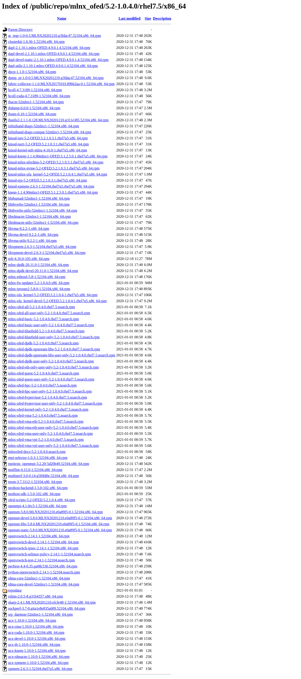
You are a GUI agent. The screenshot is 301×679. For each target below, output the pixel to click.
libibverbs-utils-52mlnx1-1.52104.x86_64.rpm (42, 210)
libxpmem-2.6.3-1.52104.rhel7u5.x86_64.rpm (42, 247)
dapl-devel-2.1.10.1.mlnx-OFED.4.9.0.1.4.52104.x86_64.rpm (54, 54)
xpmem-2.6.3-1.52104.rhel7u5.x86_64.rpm (40, 669)
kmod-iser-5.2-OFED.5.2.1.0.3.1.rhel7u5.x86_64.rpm (48, 138)
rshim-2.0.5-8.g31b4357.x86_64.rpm (35, 596)
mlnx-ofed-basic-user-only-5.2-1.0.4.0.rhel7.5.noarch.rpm (51, 325)
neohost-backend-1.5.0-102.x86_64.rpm (38, 488)
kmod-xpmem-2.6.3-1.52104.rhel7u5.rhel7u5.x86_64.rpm (51, 186)
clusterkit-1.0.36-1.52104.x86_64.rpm (36, 42)
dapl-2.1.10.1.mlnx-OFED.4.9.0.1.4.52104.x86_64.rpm (49, 48)
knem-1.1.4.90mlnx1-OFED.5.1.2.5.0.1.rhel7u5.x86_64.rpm (53, 192)
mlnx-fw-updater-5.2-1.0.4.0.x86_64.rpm (38, 283)
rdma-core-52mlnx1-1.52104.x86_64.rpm (39, 578)
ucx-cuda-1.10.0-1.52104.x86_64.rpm (36, 632)
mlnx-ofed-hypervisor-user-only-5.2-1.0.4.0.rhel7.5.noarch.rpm (55, 403)
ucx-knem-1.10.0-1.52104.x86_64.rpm (37, 651)
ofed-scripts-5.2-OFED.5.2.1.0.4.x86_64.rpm (41, 500)
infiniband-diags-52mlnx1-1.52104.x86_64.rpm (43, 126)
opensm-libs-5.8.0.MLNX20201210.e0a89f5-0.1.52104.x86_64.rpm (58, 524)
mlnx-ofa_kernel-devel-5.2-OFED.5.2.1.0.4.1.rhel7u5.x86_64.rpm (57, 301)
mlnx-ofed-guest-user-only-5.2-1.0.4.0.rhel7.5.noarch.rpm (51, 379)
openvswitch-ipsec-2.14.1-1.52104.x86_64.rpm (43, 548)
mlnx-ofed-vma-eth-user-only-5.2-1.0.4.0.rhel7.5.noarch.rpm (53, 427)
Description (162, 18)
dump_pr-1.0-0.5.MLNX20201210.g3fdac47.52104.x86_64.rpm (56, 78)
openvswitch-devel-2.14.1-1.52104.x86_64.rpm (43, 542)
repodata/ (15, 590)
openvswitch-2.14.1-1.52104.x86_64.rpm (38, 536)
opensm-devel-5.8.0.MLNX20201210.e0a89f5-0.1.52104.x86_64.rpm (60, 518)
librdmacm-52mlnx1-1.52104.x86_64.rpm (39, 216)
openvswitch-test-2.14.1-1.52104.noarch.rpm (41, 560)
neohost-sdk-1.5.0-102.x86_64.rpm (34, 494)
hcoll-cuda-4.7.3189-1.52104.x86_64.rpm (39, 96)
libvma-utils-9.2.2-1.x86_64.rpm (32, 241)
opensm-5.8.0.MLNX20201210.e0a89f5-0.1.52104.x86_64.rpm (55, 512)
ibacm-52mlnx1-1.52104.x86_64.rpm (36, 102)
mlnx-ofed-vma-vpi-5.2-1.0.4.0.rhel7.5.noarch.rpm (46, 440)
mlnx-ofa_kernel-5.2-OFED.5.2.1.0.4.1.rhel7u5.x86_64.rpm (52, 295)
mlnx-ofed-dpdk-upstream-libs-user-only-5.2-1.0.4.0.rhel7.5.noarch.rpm (61, 355)
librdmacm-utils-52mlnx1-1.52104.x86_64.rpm (43, 222)
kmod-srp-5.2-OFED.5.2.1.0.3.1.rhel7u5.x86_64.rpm (47, 180)
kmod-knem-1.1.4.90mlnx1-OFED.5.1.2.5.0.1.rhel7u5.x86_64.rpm (57, 156)
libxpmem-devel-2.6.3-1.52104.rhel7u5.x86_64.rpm (46, 253)
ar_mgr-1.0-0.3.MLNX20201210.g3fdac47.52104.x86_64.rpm (54, 36)
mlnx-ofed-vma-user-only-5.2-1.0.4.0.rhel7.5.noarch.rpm (50, 434)
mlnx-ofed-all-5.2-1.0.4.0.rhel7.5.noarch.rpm (41, 307)
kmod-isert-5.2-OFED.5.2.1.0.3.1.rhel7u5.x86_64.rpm (48, 144)
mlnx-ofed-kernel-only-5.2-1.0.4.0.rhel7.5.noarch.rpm (48, 409)
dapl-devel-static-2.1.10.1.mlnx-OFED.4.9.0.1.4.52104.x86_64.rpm (58, 60)
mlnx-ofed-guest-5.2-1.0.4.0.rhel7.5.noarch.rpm (43, 373)
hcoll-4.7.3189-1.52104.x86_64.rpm (35, 90)
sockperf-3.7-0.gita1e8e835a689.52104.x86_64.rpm (46, 608)
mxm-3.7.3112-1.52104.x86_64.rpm (35, 482)
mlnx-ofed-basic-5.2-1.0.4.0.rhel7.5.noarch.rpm (43, 319)
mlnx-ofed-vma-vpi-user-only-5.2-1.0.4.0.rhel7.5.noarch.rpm (53, 446)
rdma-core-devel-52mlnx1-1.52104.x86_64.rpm (43, 584)
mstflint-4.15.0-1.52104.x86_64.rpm (35, 470)
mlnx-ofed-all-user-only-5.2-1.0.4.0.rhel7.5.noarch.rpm (49, 313)
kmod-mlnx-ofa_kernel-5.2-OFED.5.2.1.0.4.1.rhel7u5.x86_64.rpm (57, 174)
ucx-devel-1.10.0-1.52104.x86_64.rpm (37, 639)
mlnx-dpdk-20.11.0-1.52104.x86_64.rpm (38, 265)
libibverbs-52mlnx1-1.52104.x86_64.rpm (38, 204)
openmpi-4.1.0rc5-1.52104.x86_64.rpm (37, 506)
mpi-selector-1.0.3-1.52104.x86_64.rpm (37, 458)
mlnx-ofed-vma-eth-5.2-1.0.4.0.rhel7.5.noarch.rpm (45, 421)
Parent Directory (20, 30)
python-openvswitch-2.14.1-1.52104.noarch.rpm (44, 572)
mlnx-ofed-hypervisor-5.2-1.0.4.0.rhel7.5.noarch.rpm (47, 397)
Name (61, 18)
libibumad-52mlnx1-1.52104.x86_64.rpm (39, 198)
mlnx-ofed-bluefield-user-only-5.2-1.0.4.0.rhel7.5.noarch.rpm (54, 337)
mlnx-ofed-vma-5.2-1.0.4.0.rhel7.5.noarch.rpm (43, 415)
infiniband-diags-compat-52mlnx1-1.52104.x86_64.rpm (49, 132)
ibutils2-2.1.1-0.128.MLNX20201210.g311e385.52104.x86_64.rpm (58, 120)
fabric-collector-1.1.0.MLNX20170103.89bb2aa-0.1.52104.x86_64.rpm (61, 84)
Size (148, 18)
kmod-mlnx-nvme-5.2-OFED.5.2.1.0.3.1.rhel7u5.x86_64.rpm (54, 168)
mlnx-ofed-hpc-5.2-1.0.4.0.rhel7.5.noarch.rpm (42, 385)
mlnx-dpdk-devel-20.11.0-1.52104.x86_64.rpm (43, 271)
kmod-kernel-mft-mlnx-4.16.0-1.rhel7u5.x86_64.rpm (47, 150)
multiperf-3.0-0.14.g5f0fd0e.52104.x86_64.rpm (43, 476)
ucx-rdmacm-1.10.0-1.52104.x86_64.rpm (38, 657)
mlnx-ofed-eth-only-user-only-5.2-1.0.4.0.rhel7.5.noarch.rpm (53, 367)
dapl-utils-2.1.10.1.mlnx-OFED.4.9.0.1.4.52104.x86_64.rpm (53, 66)
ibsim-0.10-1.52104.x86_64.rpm (32, 114)
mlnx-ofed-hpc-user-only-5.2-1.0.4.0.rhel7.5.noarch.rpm (50, 391)
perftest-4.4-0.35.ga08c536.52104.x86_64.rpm (42, 566)
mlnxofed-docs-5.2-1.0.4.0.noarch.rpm (37, 452)
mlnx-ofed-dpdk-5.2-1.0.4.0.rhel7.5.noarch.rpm (43, 343)
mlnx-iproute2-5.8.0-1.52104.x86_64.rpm (39, 289)
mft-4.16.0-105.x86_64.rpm (29, 259)
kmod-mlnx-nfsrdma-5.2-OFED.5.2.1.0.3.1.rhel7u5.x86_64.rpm (55, 162)
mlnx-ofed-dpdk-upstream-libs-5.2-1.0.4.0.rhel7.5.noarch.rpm (54, 349)
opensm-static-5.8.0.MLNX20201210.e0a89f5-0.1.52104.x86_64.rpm (60, 530)
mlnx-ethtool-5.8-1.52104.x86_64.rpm (36, 277)
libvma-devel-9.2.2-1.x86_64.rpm (33, 235)
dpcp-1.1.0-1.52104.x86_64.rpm (32, 72)
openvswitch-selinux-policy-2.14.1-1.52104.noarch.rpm (49, 554)
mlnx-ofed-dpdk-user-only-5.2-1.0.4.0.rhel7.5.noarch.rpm (51, 361)
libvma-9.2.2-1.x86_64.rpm (28, 229)
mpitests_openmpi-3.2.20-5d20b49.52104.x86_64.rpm (48, 464)
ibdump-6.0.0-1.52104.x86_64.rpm (34, 108)
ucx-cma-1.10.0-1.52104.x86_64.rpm (36, 626)
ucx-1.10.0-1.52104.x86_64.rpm (32, 620)
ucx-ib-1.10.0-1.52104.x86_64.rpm (34, 645)
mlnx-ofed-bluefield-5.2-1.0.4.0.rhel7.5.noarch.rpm (46, 331)
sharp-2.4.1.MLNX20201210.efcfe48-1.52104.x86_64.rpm (52, 602)
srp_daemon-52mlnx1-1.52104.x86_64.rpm (40, 614)
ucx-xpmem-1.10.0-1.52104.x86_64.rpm (38, 663)
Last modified (130, 18)
